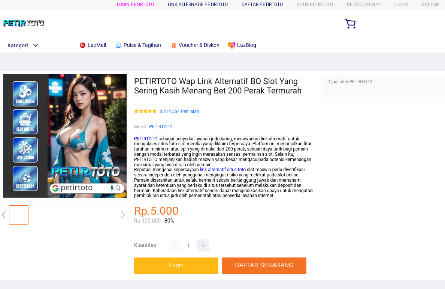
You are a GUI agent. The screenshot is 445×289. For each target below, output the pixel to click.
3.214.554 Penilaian (179, 111)
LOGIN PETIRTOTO (135, 4)
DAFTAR (430, 4)
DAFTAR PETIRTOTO (262, 4)
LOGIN (401, 4)
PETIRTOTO (160, 126)
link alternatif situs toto (223, 169)
